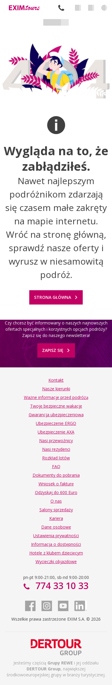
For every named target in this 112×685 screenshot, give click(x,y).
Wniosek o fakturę (56, 484)
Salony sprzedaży (56, 509)
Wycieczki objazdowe (56, 561)
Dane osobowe (56, 527)
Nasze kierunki (56, 389)
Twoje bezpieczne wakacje (56, 406)
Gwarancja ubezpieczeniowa (56, 414)
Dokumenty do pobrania (56, 475)
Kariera (56, 518)
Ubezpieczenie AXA (56, 432)
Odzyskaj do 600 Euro (56, 492)
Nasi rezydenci (56, 449)
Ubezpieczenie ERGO (56, 423)
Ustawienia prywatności (56, 535)
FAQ (56, 466)
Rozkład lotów (56, 458)
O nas (56, 501)
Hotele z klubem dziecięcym (56, 553)
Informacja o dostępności (56, 544)
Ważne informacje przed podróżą (56, 397)
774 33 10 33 (61, 8)
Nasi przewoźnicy (56, 440)
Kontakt (56, 380)
